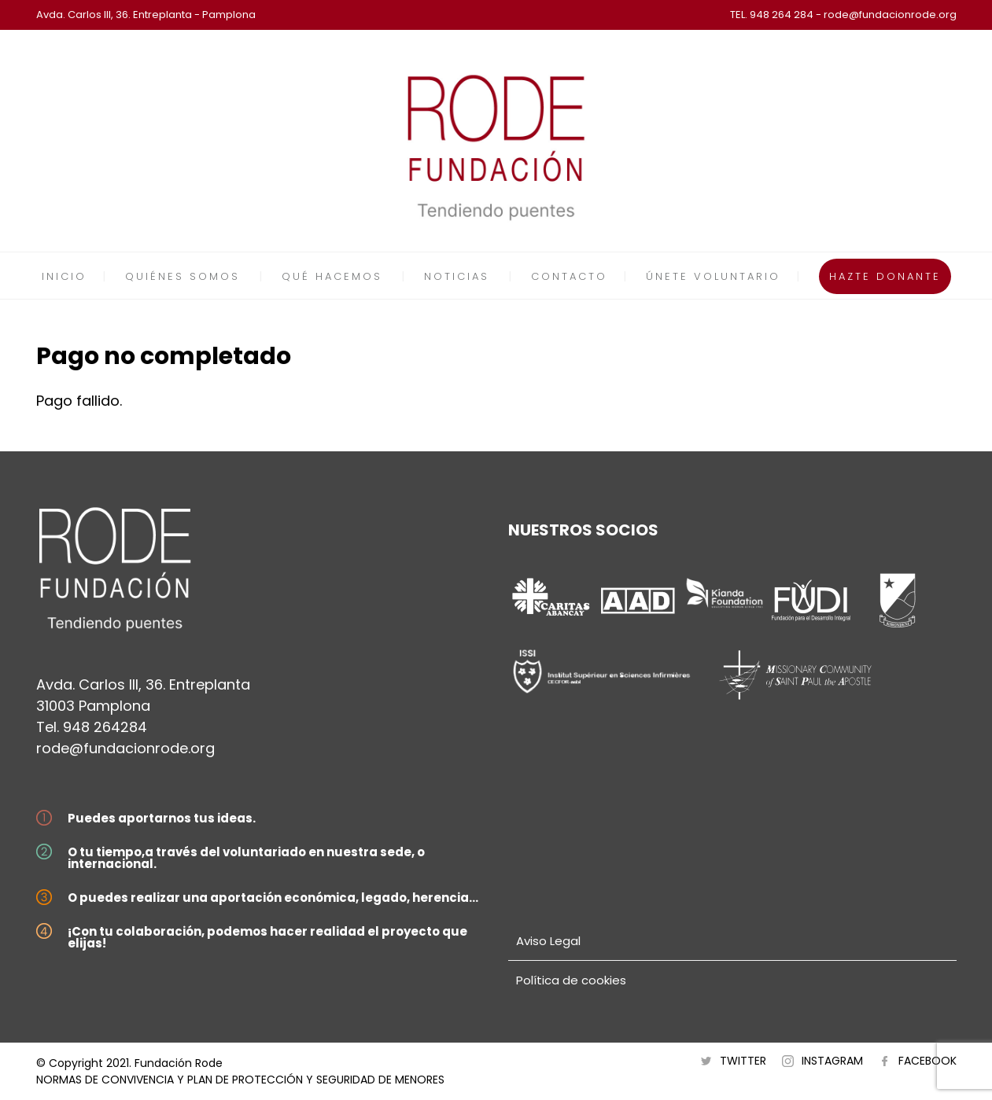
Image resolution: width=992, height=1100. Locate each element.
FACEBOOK (927, 1061)
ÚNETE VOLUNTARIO (713, 276)
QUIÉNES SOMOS (182, 276)
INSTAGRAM (832, 1061)
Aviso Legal (548, 941)
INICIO (64, 276)
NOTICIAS (456, 276)
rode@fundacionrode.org (125, 748)
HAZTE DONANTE (885, 276)
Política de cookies (571, 980)
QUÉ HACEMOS (332, 276)
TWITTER (743, 1061)
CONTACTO (569, 276)
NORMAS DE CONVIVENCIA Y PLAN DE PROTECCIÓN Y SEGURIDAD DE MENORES (240, 1079)
